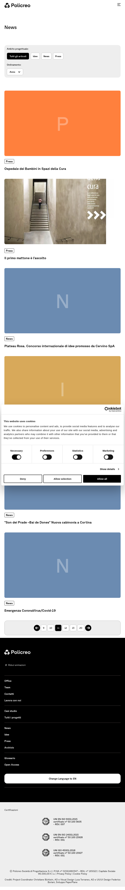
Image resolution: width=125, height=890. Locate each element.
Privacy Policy (64, 873)
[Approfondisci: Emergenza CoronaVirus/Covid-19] (62, 572)
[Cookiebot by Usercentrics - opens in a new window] (107, 409)
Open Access (11, 764)
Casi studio (10, 711)
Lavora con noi (12, 700)
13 (73, 628)
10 (50, 628)
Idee (35, 56)
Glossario (9, 758)
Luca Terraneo (82, 879)
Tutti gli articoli (18, 56)
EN (74, 778)
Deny (23, 478)
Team (7, 687)
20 (80, 628)
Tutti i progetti (12, 717)
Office (7, 680)
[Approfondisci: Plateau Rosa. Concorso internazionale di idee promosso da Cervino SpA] (62, 308)
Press (58, 56)
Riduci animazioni (17, 665)
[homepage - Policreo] (17, 5)
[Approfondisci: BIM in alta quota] (62, 396)
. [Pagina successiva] (88, 626)
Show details (107, 469)
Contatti (9, 694)
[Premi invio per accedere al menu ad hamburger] (119, 4)
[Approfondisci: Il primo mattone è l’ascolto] (62, 219)
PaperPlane (71, 882)
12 (65, 628)
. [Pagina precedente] (36, 626)
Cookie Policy (80, 873)
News (46, 56)
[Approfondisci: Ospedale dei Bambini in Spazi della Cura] (62, 131)
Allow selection (62, 478)
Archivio (9, 747)
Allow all (102, 478)
